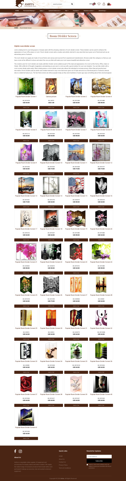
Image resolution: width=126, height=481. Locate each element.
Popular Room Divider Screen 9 (26, 163)
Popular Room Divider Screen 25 (26, 295)
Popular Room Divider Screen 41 (26, 427)
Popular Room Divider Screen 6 (51, 130)
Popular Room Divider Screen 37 (26, 394)
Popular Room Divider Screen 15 (76, 196)
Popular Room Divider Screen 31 (76, 328)
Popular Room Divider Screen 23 (76, 262)
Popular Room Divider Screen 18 (51, 229)
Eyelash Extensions (54, 10)
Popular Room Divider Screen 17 (26, 229)
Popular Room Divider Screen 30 (51, 328)
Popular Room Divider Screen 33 (26, 361)
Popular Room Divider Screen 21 (26, 262)
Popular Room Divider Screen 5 (26, 130)
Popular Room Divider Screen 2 (76, 96)
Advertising (102, 10)
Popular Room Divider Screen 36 (101, 361)
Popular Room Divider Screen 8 (101, 130)
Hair (66, 10)
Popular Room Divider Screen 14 (51, 196)
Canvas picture (51, 96)
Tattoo (41, 10)
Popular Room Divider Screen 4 (101, 96)
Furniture (75, 10)
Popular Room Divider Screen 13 (26, 196)
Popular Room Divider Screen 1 (26, 96)
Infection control (88, 10)
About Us (61, 459)
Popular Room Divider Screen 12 (101, 163)
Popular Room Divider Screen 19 (76, 229)
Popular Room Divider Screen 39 (76, 394)
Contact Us (62, 462)
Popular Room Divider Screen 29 (26, 328)
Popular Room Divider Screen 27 (76, 295)
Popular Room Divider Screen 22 (51, 262)
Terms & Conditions (65, 468)
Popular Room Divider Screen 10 (51, 163)
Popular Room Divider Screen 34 (51, 361)
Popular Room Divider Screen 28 (101, 295)
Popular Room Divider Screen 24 (101, 262)
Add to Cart (26, 107)
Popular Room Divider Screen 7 (76, 130)
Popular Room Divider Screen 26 (51, 295)
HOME (17, 10)
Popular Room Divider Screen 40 (101, 394)
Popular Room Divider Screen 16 (101, 196)
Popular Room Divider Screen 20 (101, 229)
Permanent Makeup (28, 10)
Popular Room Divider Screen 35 (76, 361)
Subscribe (99, 461)
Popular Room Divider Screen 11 (76, 163)
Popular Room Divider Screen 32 (101, 328)
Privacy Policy (63, 465)
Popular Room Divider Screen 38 (51, 394)
